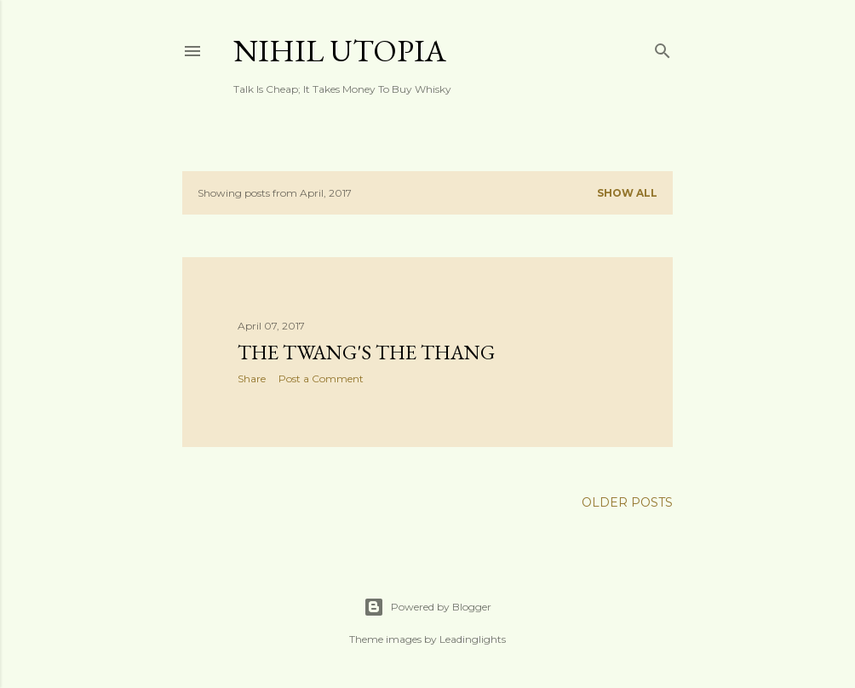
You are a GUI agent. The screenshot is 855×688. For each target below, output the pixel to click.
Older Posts (627, 502)
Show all (627, 192)
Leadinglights (472, 639)
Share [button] (252, 378)
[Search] (662, 47)
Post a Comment (321, 378)
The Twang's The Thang (366, 352)
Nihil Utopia (339, 51)
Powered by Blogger (427, 607)
